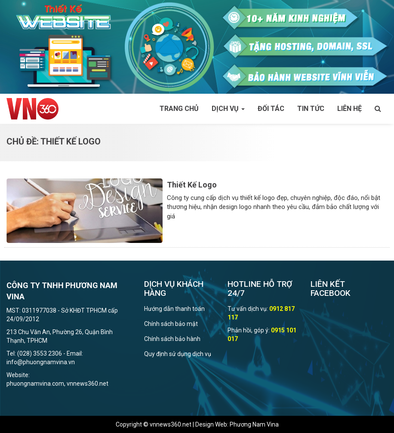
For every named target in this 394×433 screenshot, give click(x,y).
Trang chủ (179, 108)
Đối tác (271, 108)
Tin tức (310, 108)
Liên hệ (349, 108)
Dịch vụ (228, 108)
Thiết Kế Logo (192, 184)
